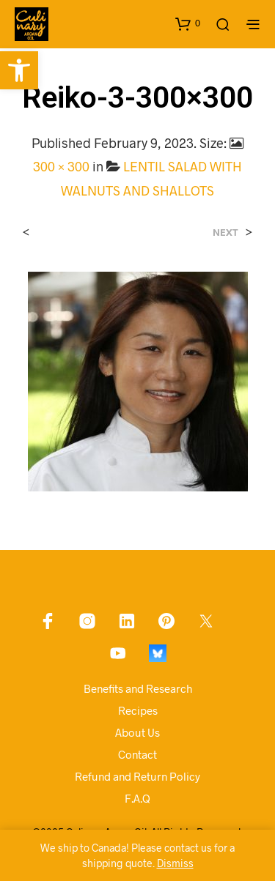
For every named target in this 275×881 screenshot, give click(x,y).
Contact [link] (137, 754)
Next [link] (225, 232)
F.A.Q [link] (137, 798)
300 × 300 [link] (61, 166)
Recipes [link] (138, 710)
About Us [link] (137, 732)
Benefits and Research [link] (138, 688)
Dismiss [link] (175, 863)
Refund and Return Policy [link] (137, 776)
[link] (19, 70)
